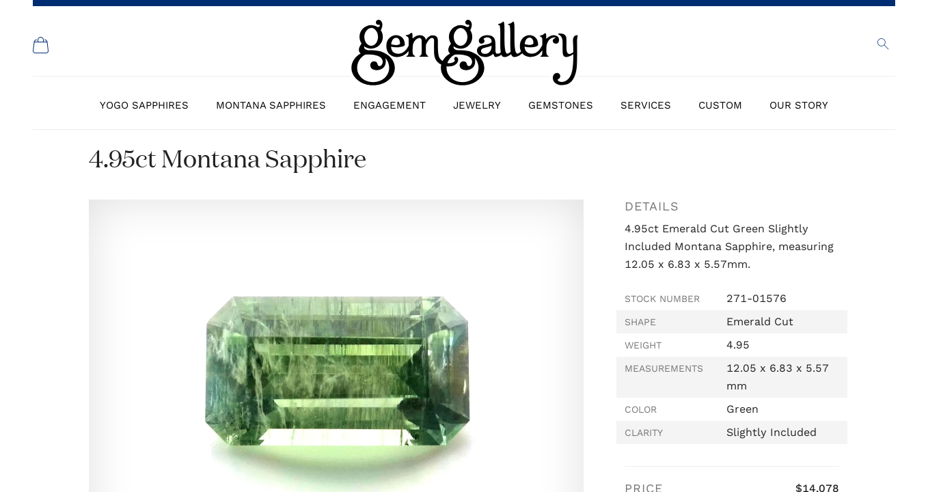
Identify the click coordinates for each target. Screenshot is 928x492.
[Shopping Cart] (41, 45)
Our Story (798, 105)
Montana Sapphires (271, 105)
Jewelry (477, 105)
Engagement (389, 105)
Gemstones (560, 105)
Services (645, 105)
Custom (720, 105)
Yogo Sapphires (144, 105)
